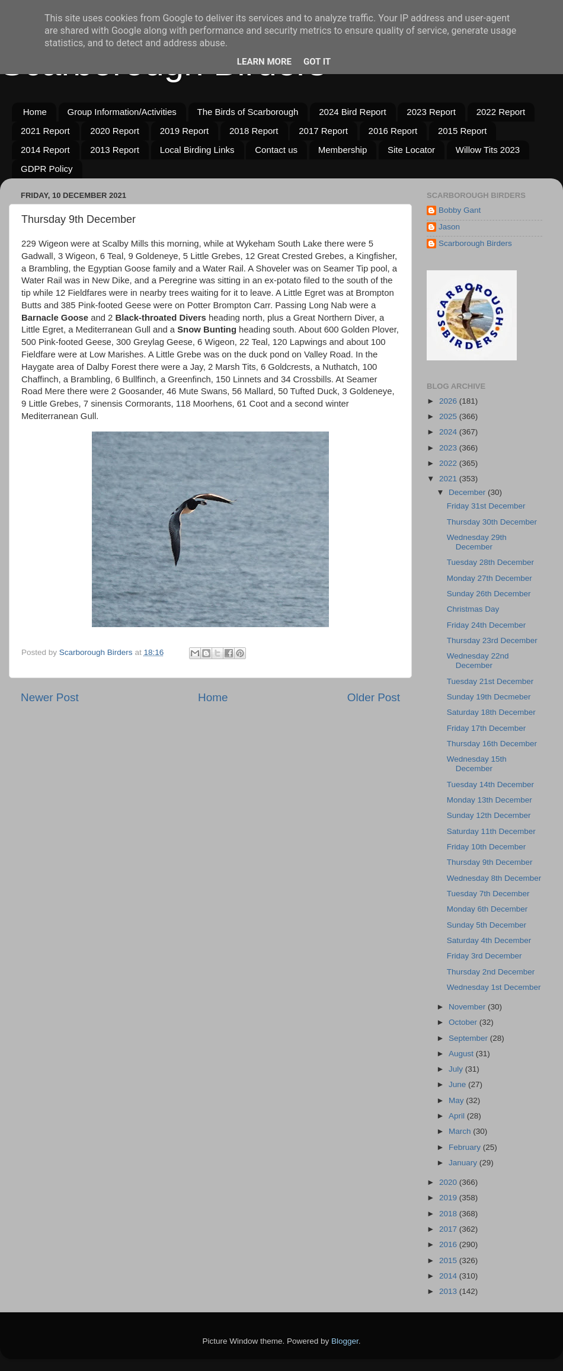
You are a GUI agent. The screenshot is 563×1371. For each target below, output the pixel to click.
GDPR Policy (47, 169)
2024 (449, 431)
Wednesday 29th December (477, 542)
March (461, 1131)
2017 (449, 1229)
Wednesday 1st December (494, 987)
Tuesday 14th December (490, 784)
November (468, 1006)
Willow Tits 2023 (488, 150)
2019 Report (184, 131)
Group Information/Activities (122, 112)
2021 (449, 478)
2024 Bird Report (352, 112)
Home (35, 112)
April (458, 1115)
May (457, 1100)
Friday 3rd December (484, 955)
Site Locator (411, 150)
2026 (449, 401)
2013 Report (114, 150)
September (469, 1038)
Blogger (345, 1341)
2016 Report (393, 131)
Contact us (276, 150)
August (462, 1053)
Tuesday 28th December (490, 562)
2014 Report (45, 150)
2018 (449, 1213)
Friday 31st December (486, 505)
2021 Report (45, 131)
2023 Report (431, 112)
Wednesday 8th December (494, 878)
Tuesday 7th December (488, 893)
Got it (317, 61)
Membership (342, 150)
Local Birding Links (197, 150)
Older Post (373, 697)
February (466, 1147)
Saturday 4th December (489, 940)
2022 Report (501, 112)
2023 (449, 447)
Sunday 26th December (489, 593)
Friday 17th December (486, 728)
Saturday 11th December (491, 831)
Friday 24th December (486, 625)
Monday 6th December (487, 909)
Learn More (264, 61)
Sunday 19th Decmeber (489, 696)
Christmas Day (473, 609)
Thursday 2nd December (491, 971)
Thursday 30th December (492, 521)
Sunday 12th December (489, 815)
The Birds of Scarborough (248, 112)
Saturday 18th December (491, 712)
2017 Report (323, 131)
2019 (449, 1197)
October (464, 1022)
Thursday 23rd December (492, 640)
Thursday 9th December (490, 862)
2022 (449, 463)
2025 (449, 416)
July (457, 1069)
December (468, 492)
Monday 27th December (489, 578)
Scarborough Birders (475, 243)
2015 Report (462, 131)
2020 (449, 1182)
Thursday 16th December (492, 743)
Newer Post (50, 697)
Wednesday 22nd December (478, 660)
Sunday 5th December (486, 925)
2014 (449, 1275)
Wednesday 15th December (477, 764)
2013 (449, 1291)
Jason (449, 226)
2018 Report (254, 131)
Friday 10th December (486, 846)
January (464, 1162)
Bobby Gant (460, 210)
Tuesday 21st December (490, 681)
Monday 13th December (489, 799)
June (458, 1084)
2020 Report (114, 131)
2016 (449, 1244)
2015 (449, 1260)
